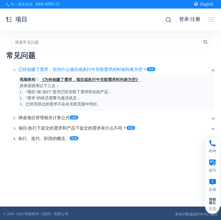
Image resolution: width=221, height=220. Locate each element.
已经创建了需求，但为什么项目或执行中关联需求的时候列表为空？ (82, 69)
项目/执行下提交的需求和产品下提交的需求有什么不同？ (72, 128)
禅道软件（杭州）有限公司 (46, 214)
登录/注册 (189, 19)
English (203, 4)
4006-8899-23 (47, 4)
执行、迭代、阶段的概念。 (44, 138)
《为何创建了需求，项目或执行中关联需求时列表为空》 (90, 79)
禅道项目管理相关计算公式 (44, 118)
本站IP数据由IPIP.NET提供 (196, 214)
